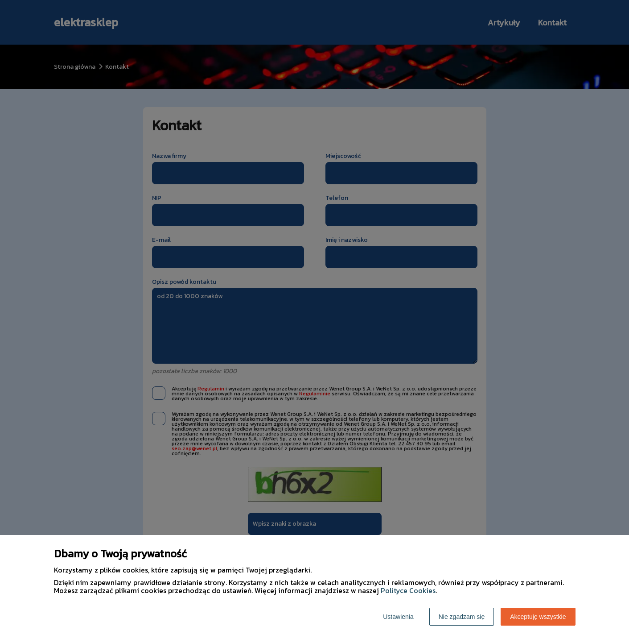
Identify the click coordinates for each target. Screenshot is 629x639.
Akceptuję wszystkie (538, 616)
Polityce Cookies (408, 590)
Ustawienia (398, 616)
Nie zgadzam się (462, 616)
